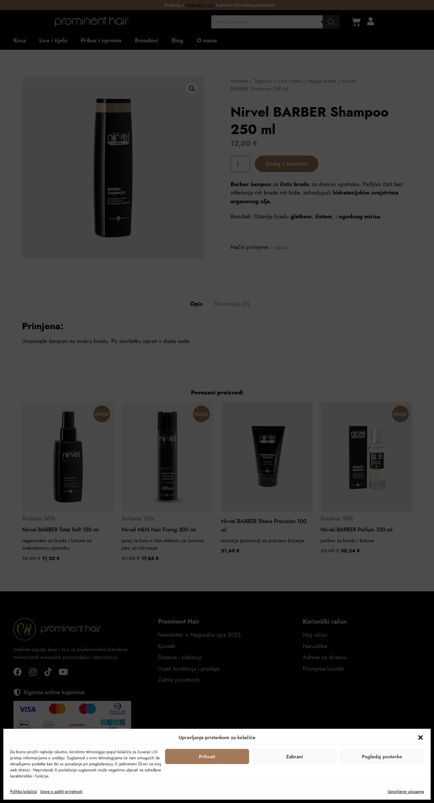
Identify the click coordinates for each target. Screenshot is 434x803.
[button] (420, 737)
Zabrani (294, 756)
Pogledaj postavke (382, 756)
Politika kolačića (23, 792)
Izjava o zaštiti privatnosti (61, 792)
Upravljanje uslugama (406, 792)
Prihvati (207, 756)
